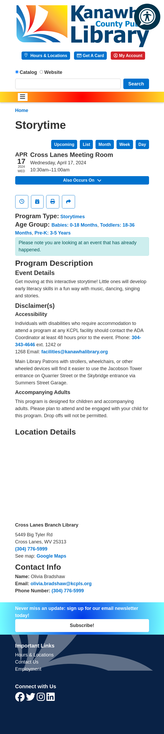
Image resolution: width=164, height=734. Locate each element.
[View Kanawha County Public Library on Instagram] (41, 698)
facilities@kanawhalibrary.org (74, 351)
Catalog (28, 72)
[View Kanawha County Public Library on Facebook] (20, 698)
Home (21, 110)
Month (104, 144)
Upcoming (64, 144)
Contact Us (27, 662)
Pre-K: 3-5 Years (53, 233)
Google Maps (51, 556)
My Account (128, 55)
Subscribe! (82, 625)
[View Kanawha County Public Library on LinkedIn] (50, 698)
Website (53, 72)
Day (142, 144)
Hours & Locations (48, 55)
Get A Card (90, 55)
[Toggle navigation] (23, 97)
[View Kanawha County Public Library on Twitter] (31, 698)
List (86, 144)
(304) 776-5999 (31, 549)
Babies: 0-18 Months (74, 225)
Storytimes (72, 216)
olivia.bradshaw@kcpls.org (61, 583)
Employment (28, 669)
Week (124, 144)
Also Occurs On (82, 180)
